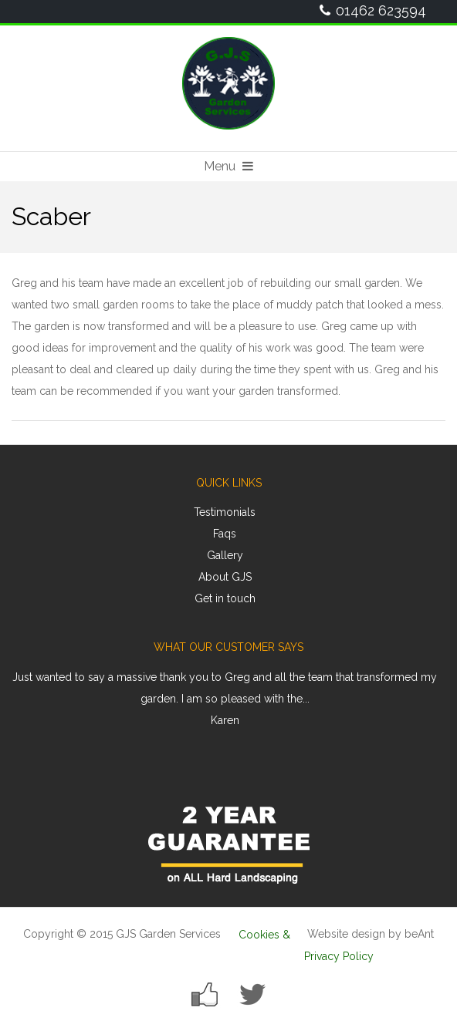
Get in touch (225, 598)
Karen (225, 720)
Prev (31, 704)
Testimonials (225, 512)
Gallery (225, 555)
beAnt (419, 934)
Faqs (224, 533)
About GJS (225, 577)
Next (425, 704)
